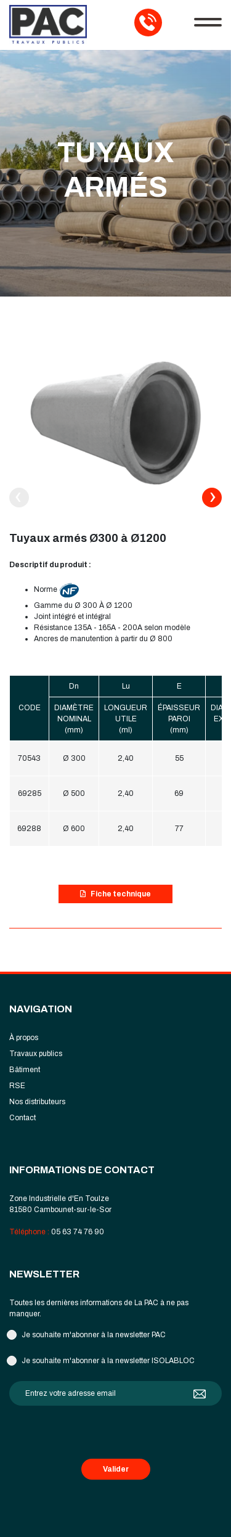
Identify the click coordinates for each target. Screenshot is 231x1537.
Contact (22, 1117)
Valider (116, 1469)
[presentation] (19, 497)
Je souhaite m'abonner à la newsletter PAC (94, 1334)
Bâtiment (24, 1069)
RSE (17, 1085)
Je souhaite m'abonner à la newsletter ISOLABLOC (108, 1360)
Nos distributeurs (37, 1101)
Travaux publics (35, 1053)
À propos (23, 1037)
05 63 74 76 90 (77, 1232)
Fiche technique (115, 894)
